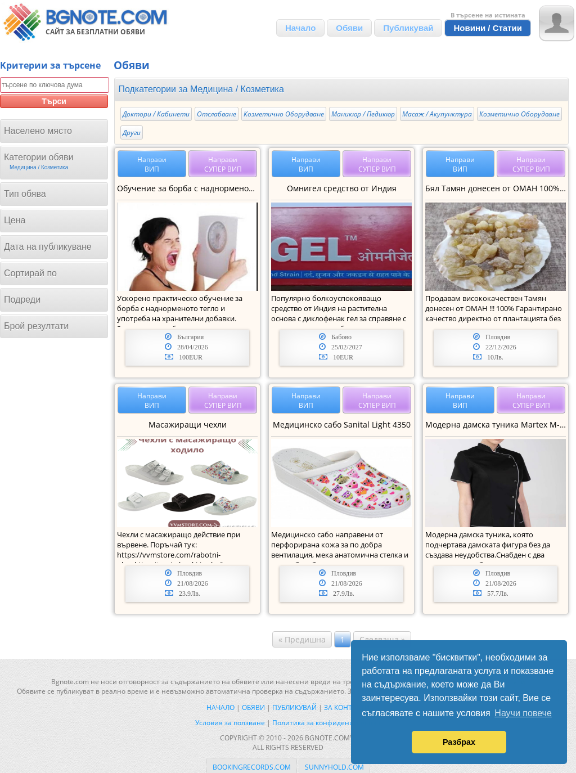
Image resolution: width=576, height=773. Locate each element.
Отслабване (216, 114)
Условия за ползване (230, 722)
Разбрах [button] (459, 742)
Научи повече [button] (522, 713)
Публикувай (408, 28)
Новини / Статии (487, 28)
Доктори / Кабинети (156, 114)
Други (132, 132)
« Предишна (302, 639)
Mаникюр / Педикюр (363, 114)
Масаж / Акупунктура (437, 114)
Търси (54, 101)
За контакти (347, 707)
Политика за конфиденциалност (326, 722)
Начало (300, 28)
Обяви (349, 28)
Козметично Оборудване (284, 114)
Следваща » (382, 639)
